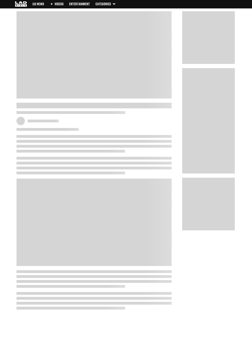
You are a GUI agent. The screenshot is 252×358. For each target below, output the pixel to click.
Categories (105, 4)
